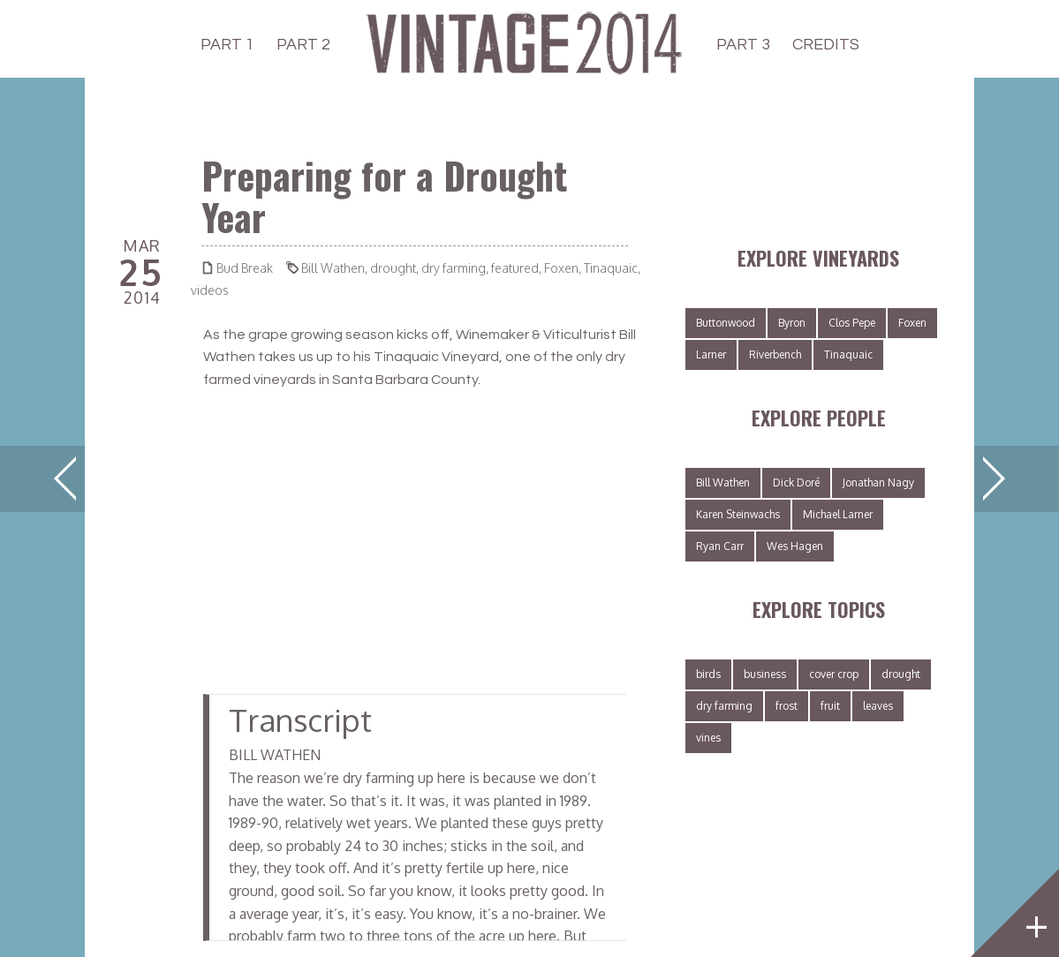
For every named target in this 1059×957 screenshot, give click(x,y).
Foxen (561, 267)
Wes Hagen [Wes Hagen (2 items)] (795, 546)
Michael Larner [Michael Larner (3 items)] (838, 514)
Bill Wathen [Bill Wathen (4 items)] (723, 482)
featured (515, 267)
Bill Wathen (333, 267)
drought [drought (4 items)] (900, 674)
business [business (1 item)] (765, 674)
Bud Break (244, 267)
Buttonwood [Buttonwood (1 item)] (725, 322)
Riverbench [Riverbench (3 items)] (775, 354)
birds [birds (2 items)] (708, 674)
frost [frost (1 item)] (786, 705)
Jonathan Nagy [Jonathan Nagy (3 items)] (878, 482)
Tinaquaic (611, 267)
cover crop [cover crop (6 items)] (834, 674)
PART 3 (743, 44)
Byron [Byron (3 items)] (792, 322)
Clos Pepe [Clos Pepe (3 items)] (851, 322)
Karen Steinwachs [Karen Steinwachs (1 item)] (738, 514)
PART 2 (303, 44)
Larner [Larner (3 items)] (711, 354)
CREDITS (825, 44)
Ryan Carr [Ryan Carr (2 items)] (720, 546)
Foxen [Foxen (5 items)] (912, 322)
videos (210, 290)
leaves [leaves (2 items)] (878, 705)
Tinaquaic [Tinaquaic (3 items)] (848, 354)
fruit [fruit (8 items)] (830, 705)
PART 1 (227, 44)
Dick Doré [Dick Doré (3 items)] (796, 482)
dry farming (453, 267)
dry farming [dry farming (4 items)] (724, 705)
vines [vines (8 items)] (708, 737)
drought (393, 267)
